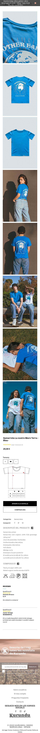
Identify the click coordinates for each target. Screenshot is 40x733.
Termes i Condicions (13, 730)
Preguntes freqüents (20, 698)
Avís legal (4, 730)
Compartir (14, 523)
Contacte (20, 702)
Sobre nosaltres (20, 690)
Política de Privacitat (25, 730)
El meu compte (20, 694)
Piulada (18, 523)
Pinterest (22, 523)
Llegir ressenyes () (17, 445)
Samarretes (18, 519)
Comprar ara (20, 510)
